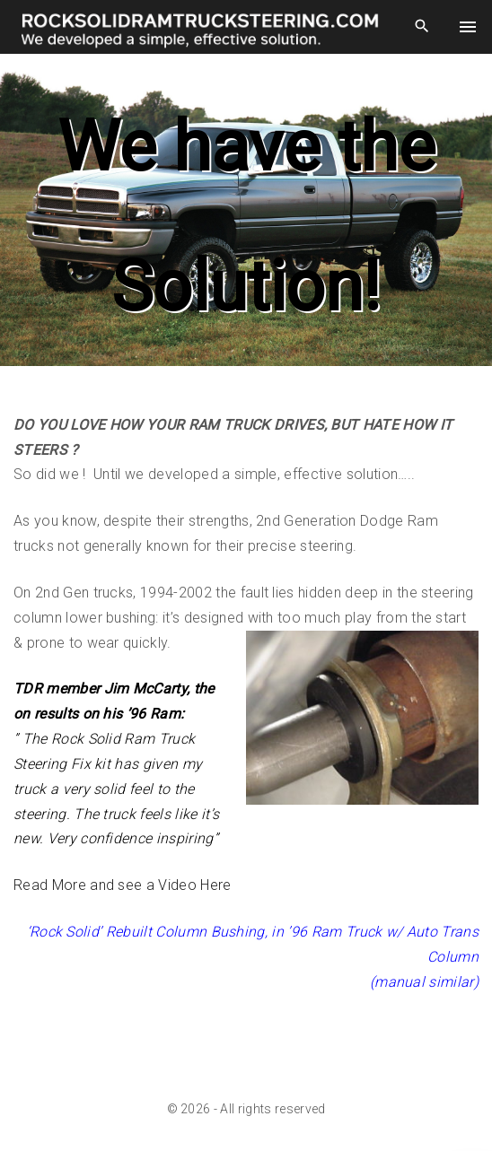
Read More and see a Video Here (122, 885)
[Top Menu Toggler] (467, 27)
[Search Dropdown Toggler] (421, 26)
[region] (246, 217)
